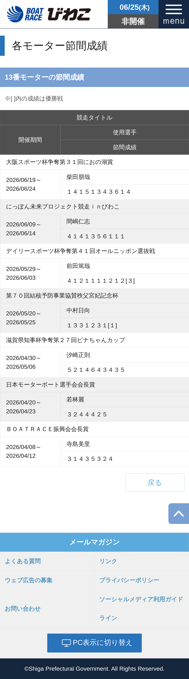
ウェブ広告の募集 (28, 580)
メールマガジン (94, 542)
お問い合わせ (23, 608)
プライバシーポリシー (129, 580)
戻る (155, 482)
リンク (108, 561)
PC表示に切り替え (103, 642)
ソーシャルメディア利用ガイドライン (141, 608)
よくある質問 (23, 561)
